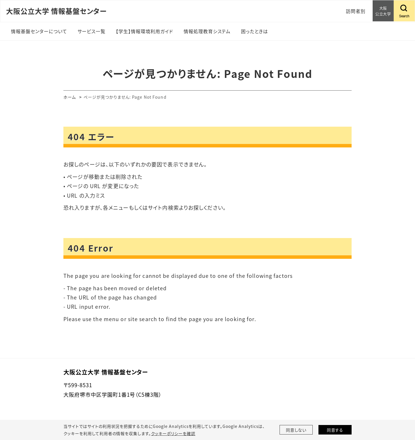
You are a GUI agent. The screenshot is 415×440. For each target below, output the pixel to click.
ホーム (69, 97)
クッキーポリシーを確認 (173, 433)
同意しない (296, 430)
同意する (335, 430)
